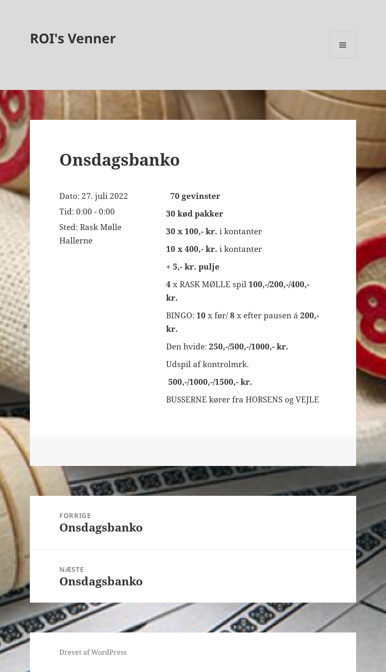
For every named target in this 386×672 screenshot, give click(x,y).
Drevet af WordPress (93, 652)
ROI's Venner (73, 38)
